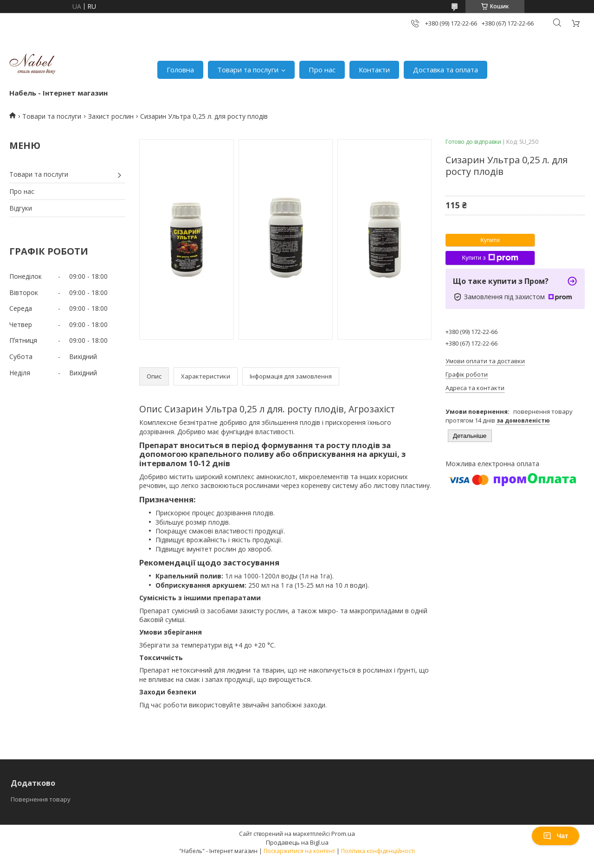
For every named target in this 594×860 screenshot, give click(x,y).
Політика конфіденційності (378, 851)
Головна (180, 69)
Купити (490, 240)
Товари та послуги (247, 69)
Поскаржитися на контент (299, 851)
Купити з (490, 258)
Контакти (374, 69)
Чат (555, 836)
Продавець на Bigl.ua (297, 842)
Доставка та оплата (445, 69)
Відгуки (20, 208)
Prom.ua (343, 833)
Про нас (322, 69)
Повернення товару (41, 799)
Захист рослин (111, 116)
